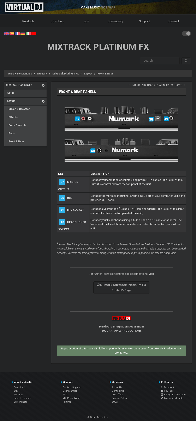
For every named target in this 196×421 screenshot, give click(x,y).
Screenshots (20, 401)
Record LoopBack (165, 252)
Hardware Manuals (20, 73)
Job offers (117, 394)
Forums (67, 401)
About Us (117, 387)
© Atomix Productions (98, 417)
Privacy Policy (119, 398)
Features (18, 394)
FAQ (65, 394)
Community (115, 21)
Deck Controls (16, 125)
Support (144, 21)
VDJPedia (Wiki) (71, 398)
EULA (115, 401)
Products (28, 21)
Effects (12, 117)
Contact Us (118, 390)
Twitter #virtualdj (172, 398)
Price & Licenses (22, 398)
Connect (173, 21)
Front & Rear (105, 73)
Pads (10, 133)
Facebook (167, 387)
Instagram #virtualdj (173, 394)
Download (57, 21)
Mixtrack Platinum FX (65, 73)
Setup (10, 92)
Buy (86, 21)
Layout (88, 73)
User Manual (70, 390)
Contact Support (72, 387)
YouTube (167, 390)
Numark (42, 73)
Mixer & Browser (18, 108)
